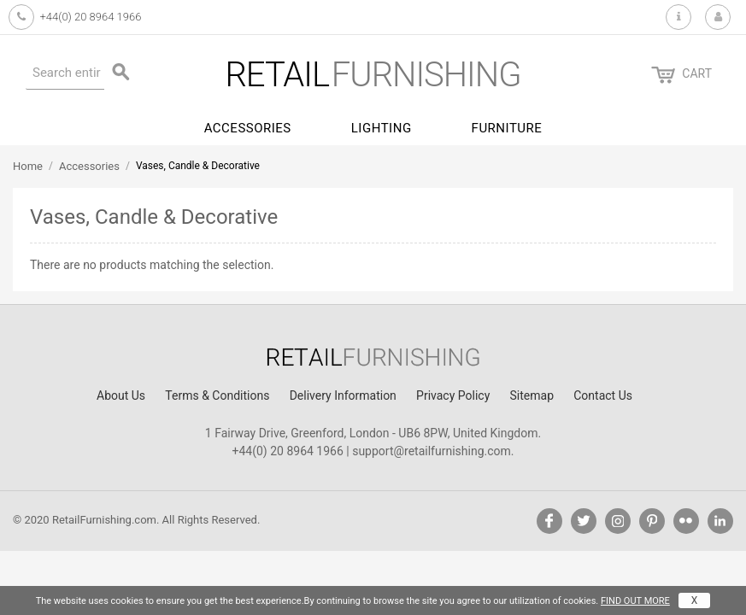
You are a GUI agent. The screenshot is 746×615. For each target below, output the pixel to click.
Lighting (381, 128)
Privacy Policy (453, 395)
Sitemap (532, 395)
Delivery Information (343, 395)
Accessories (247, 128)
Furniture (507, 128)
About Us (121, 395)
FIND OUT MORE (635, 600)
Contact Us (602, 395)
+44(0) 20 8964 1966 (90, 16)
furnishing (372, 75)
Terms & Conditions (217, 395)
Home (28, 166)
